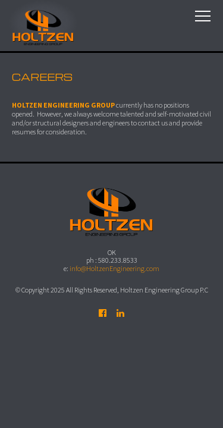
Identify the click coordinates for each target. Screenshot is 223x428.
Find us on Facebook (103, 313)
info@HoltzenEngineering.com (114, 268)
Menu (203, 16)
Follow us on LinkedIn (120, 313)
